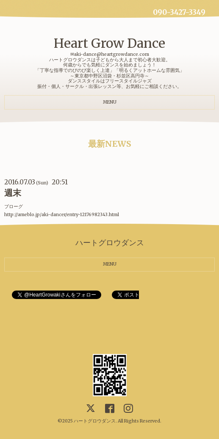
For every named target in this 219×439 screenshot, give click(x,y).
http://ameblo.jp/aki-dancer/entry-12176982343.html (61, 214)
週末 (12, 193)
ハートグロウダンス (95, 421)
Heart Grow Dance (109, 43)
